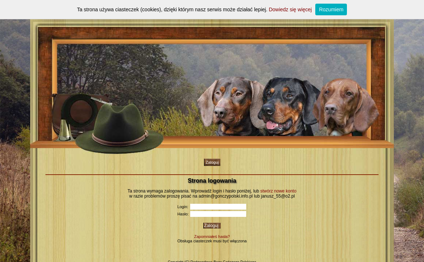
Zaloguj (212, 162)
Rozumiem (331, 9)
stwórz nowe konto (278, 191)
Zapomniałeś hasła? (212, 236)
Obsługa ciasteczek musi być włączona (212, 241)
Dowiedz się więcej (290, 9)
